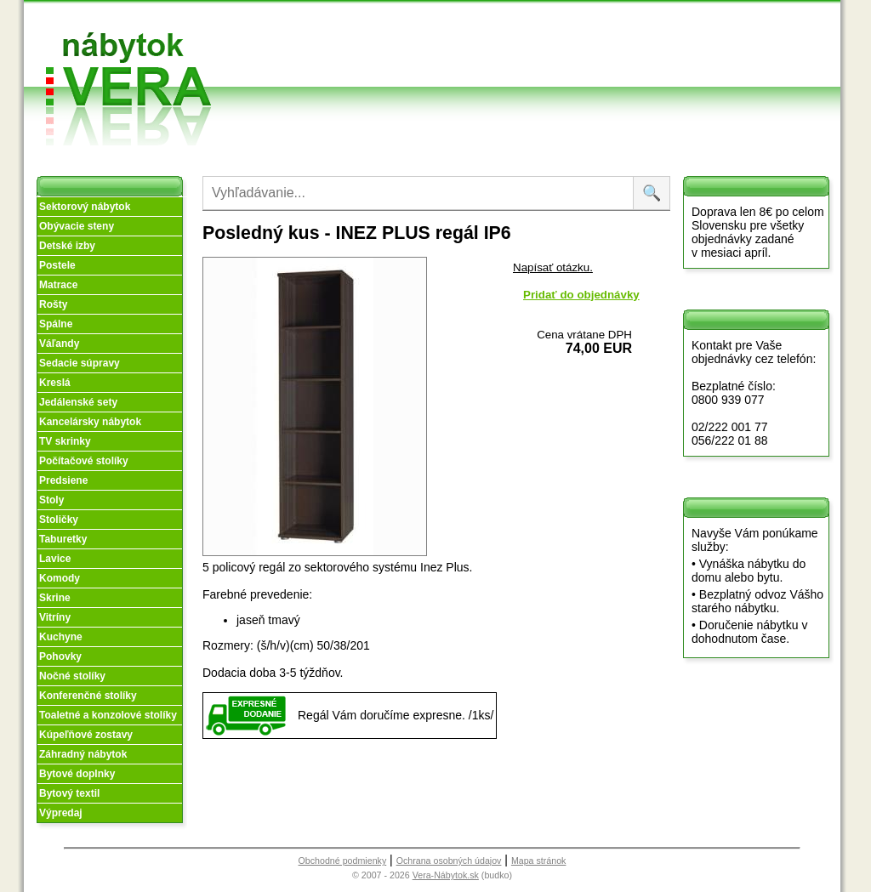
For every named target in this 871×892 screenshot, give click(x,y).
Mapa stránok (538, 860)
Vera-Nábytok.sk (446, 875)
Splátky (505, 54)
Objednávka (517, 74)
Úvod (383, 20)
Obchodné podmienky (511, 27)
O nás (385, 41)
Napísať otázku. (553, 267)
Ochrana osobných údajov (449, 860)
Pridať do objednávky (581, 294)
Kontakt (622, 54)
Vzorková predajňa (621, 27)
